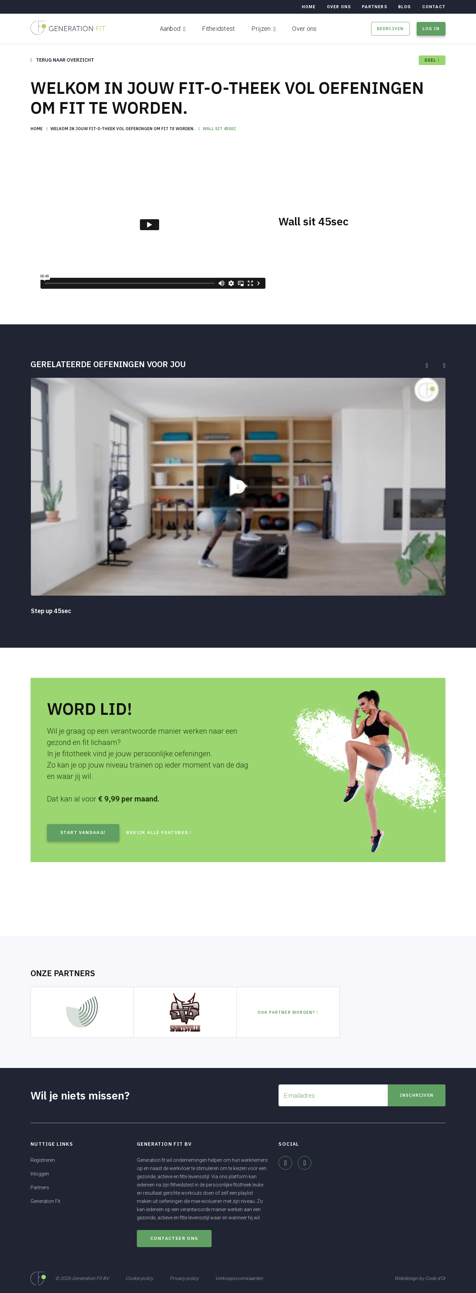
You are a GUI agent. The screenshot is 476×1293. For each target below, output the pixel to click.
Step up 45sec (51, 611)
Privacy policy (184, 1278)
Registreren (43, 1160)
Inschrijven (416, 1095)
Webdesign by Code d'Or (419, 1278)
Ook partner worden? (288, 1012)
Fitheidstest (218, 28)
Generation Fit (45, 1201)
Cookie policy (139, 1278)
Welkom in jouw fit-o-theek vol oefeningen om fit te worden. (122, 128)
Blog (404, 6)
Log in (431, 28)
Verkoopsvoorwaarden (239, 1278)
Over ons (304, 28)
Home (309, 6)
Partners (374, 6)
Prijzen (261, 28)
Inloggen (40, 1174)
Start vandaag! (83, 833)
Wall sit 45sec (219, 128)
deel (432, 60)
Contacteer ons (174, 1238)
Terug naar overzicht (62, 60)
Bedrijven (390, 28)
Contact (433, 6)
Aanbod (170, 28)
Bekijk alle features (164, 833)
